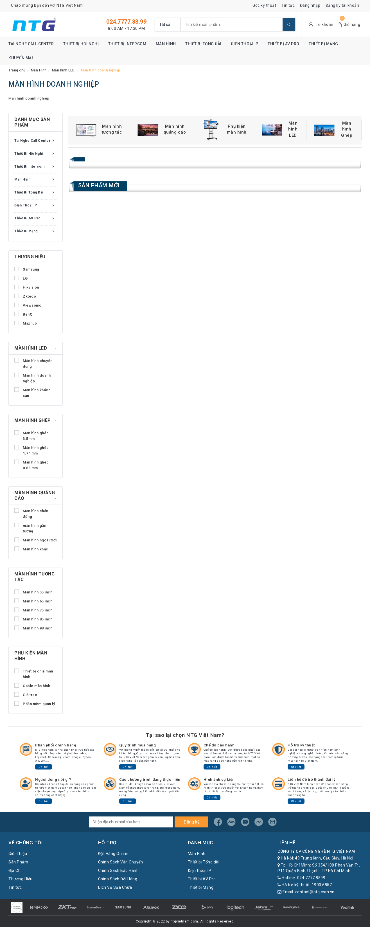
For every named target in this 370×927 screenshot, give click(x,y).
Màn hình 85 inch (33, 618)
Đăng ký (192, 822)
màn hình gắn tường (30, 528)
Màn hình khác (31, 548)
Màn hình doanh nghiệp (32, 378)
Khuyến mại (20, 58)
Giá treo (25, 694)
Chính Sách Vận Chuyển (120, 862)
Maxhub (25, 323)
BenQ (23, 314)
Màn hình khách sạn (32, 392)
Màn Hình (166, 44)
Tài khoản (324, 24)
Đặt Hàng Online (113, 853)
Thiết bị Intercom (127, 44)
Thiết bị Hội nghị (81, 44)
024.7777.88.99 (126, 21)
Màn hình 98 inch (33, 628)
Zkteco (25, 296)
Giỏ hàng (352, 24)
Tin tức (288, 5)
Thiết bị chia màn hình (33, 674)
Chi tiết (44, 766)
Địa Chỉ (15, 870)
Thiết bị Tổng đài (203, 44)
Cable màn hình (32, 685)
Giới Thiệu (17, 853)
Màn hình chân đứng (31, 513)
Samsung (26, 269)
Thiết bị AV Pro (283, 44)
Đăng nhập (310, 5)
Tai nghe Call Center (31, 44)
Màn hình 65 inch (33, 600)
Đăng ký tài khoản (342, 5)
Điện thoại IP (244, 44)
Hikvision (26, 287)
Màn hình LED (63, 70)
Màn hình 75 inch (33, 610)
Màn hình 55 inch (33, 592)
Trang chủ (17, 70)
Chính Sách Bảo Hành (118, 870)
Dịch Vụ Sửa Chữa (115, 887)
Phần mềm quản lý (34, 703)
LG (21, 278)
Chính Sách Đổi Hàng (117, 879)
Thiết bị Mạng (323, 44)
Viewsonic (28, 305)
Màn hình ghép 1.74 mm (31, 450)
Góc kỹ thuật (264, 5)
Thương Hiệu (20, 879)
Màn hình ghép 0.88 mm (31, 465)
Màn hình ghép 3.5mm (31, 435)
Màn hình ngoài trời (35, 539)
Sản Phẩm (18, 862)
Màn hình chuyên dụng (33, 363)
